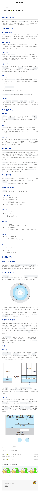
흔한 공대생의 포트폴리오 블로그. (9, 483)
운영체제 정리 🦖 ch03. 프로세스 (8, 456)
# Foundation (4, 450)
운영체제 (9, 450)
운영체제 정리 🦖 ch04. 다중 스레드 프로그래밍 (10, 454)
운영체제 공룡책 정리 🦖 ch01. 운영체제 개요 (10, 458)
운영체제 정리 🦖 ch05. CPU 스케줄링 (9, 453)
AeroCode (6, 482)
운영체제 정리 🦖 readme (6, 459)
